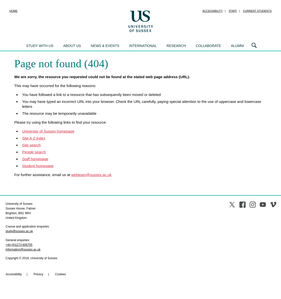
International (143, 46)
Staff (233, 10)
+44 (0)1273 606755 (19, 245)
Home (13, 10)
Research (176, 46)
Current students (257, 10)
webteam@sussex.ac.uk (91, 175)
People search (34, 152)
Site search (31, 145)
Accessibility (213, 10)
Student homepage (38, 166)
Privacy (38, 274)
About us (72, 46)
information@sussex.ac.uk (23, 249)
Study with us (39, 46)
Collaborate (208, 46)
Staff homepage (35, 159)
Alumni (237, 46)
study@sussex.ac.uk (19, 231)
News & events (105, 46)
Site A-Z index (33, 138)
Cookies (60, 274)
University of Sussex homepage (48, 131)
